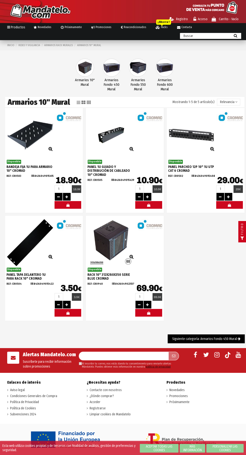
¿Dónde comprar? (102, 396)
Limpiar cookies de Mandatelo (110, 414)
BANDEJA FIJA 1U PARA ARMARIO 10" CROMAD (29, 169)
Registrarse (98, 408)
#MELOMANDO (67, 206)
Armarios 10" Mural (85, 82)
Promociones (178, 396)
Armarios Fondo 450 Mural (111, 84)
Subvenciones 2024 (23, 414)
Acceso (200, 19)
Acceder (95, 402)
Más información (192, 448)
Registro (178, 19)
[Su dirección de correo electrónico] (123, 356)
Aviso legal (17, 390)
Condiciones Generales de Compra (33, 396)
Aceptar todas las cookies (159, 448)
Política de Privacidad (24, 402)
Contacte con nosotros (106, 390)
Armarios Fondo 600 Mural (165, 84)
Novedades (177, 390)
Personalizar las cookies (225, 448)
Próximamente (179, 402)
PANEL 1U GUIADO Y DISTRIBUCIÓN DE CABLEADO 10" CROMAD (108, 171)
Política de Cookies (23, 408)
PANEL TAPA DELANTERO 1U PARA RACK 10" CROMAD (26, 277)
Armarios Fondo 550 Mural (138, 84)
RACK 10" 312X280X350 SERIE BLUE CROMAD (108, 277)
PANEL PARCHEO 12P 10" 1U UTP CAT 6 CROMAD (191, 169)
